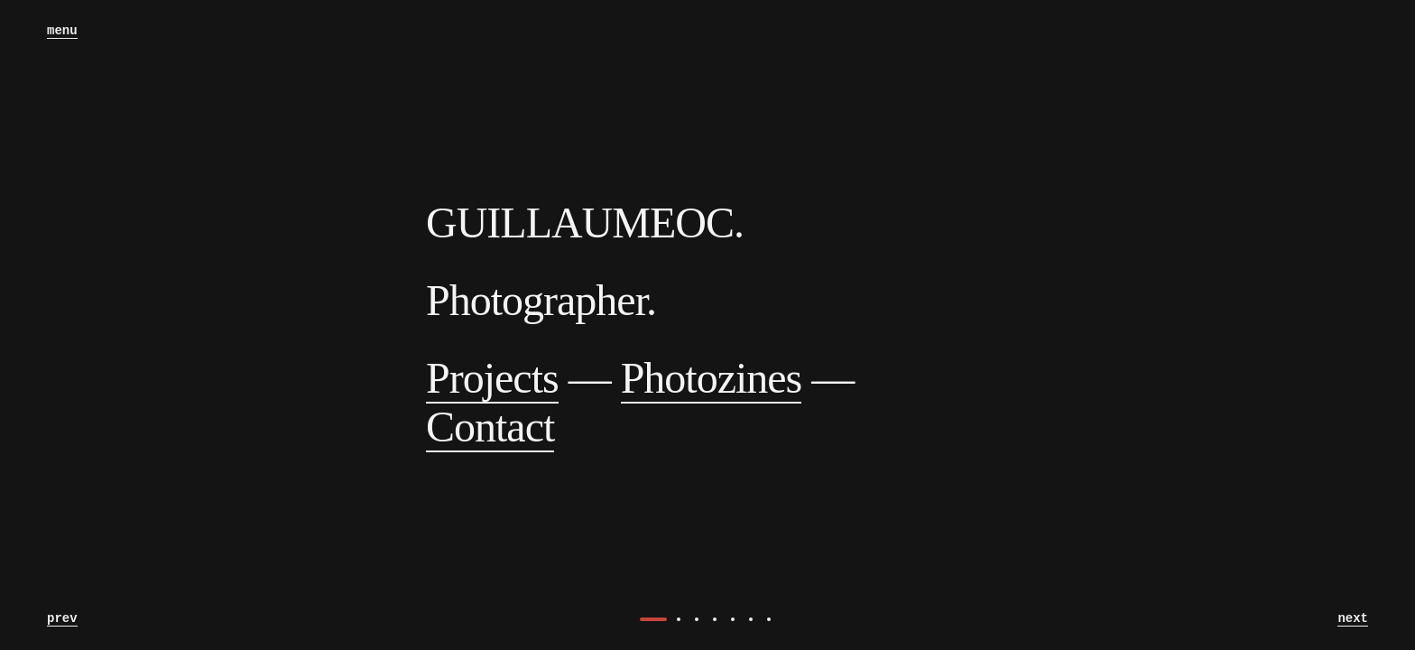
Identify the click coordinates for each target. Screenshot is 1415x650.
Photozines (711, 378)
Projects (492, 378)
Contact (490, 426)
